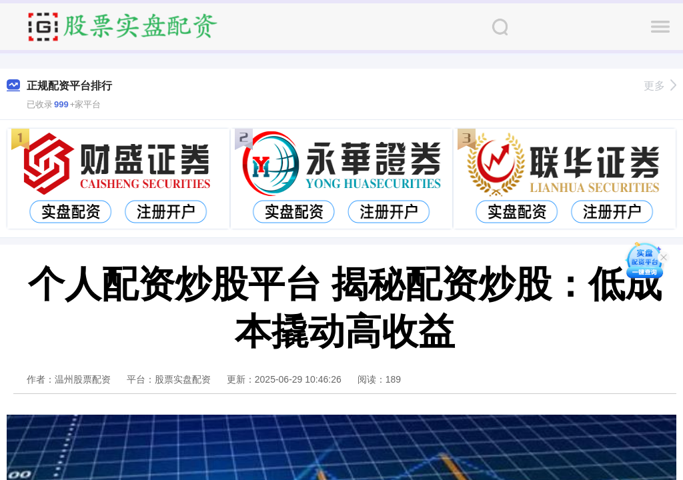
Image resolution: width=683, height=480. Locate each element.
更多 (660, 85)
